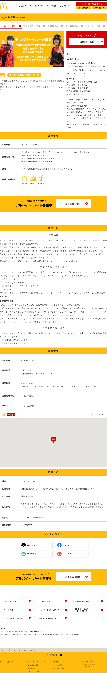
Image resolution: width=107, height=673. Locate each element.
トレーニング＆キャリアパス (64, 5)
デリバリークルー (9, 26)
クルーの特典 (51, 6)
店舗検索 (55, 662)
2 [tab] (29, 69)
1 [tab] (26, 69)
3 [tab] (32, 69)
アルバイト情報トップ (6, 662)
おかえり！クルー (94, 26)
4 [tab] (35, 69)
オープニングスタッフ (85, 662)
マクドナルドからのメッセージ (20, 5)
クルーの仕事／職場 (36, 6)
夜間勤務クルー (73, 26)
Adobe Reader (76, 634)
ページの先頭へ (52, 655)
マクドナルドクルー (33, 26)
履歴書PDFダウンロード (37, 631)
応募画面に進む (86, 42)
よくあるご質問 (83, 8)
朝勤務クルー (54, 26)
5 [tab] (39, 69)
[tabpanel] (32, 49)
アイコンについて (97, 414)
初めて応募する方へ (99, 8)
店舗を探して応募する (91, 4)
